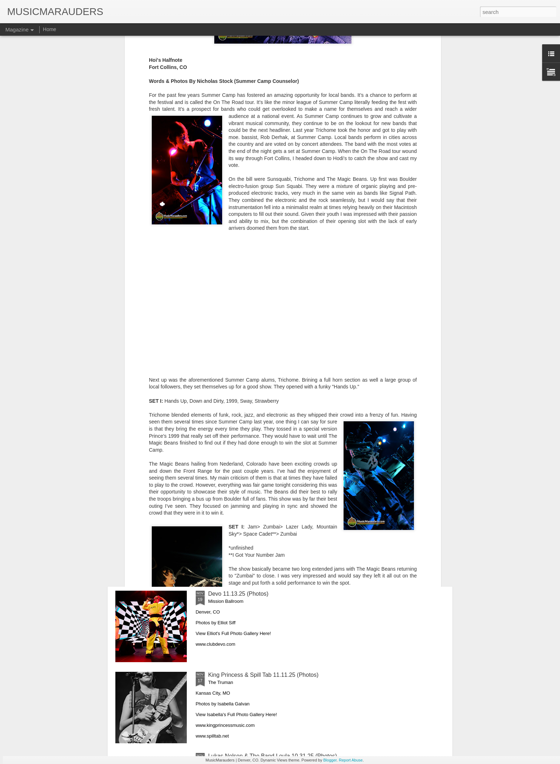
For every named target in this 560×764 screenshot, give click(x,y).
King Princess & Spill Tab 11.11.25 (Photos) (263, 675)
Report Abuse (351, 760)
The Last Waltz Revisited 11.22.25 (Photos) (263, 431)
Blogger (329, 760)
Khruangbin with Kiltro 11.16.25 (248, 513)
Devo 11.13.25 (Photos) (238, 594)
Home (49, 29)
